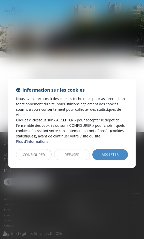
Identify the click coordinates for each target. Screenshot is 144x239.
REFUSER (72, 154)
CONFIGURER (34, 154)
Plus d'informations (32, 141)
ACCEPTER (110, 154)
